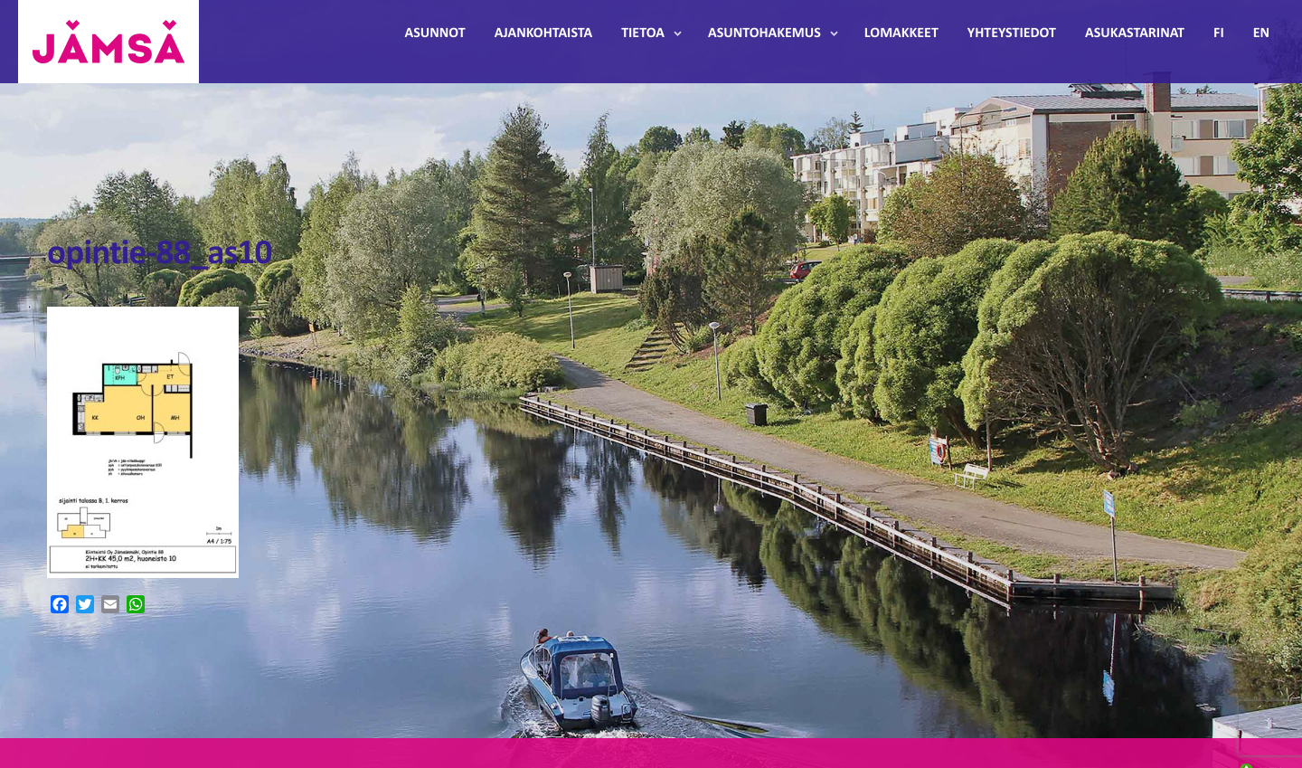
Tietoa (643, 33)
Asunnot (435, 33)
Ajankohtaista (543, 33)
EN (1261, 33)
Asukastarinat (1134, 33)
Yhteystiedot (1011, 33)
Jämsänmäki (108, 41)
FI (1218, 33)
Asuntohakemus (764, 33)
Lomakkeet (901, 33)
